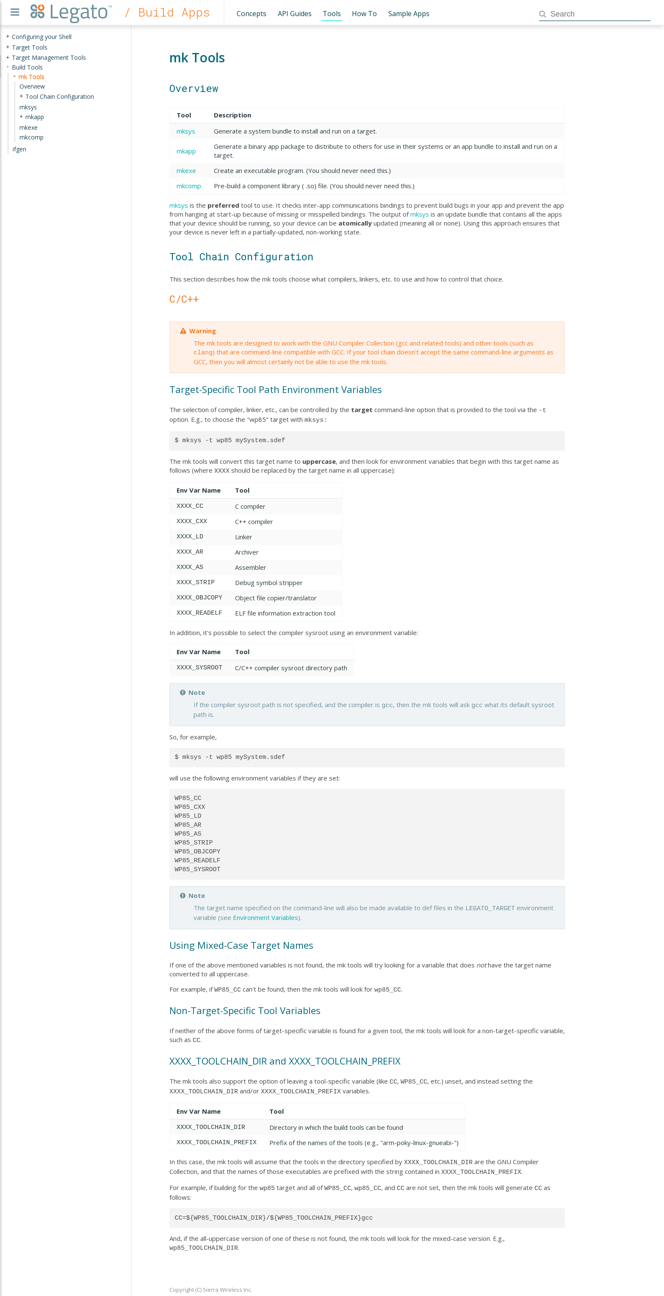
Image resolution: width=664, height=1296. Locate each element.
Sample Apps (408, 13)
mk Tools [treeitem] (31, 76)
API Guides (295, 13)
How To (364, 13)
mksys (186, 131)
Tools (332, 13)
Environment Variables (265, 912)
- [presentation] (7, 67)
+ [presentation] (7, 37)
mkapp (186, 151)
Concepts (251, 13)
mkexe (186, 170)
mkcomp (189, 185)
